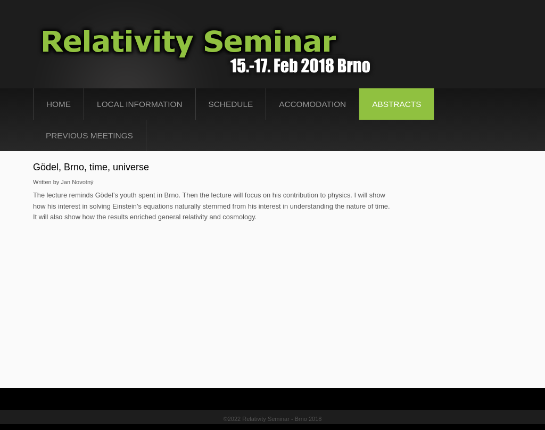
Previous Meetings (89, 135)
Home (58, 104)
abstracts (396, 104)
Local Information (139, 104)
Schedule (231, 104)
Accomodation (312, 104)
